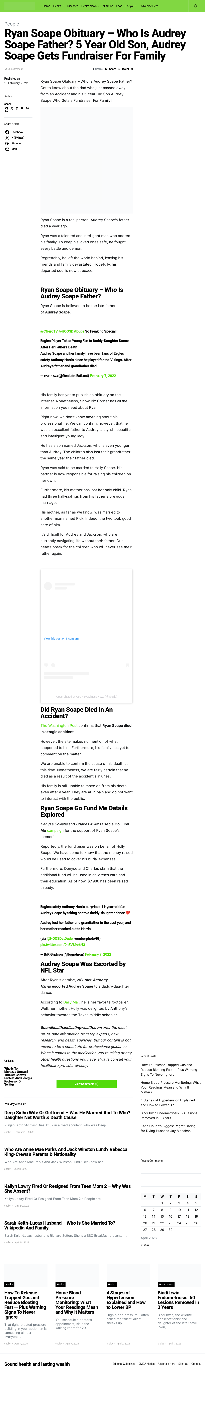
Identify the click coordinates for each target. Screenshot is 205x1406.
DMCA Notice (146, 1363)
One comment (15, 69)
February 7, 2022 (103, 376)
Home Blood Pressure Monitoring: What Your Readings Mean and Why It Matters (171, 1087)
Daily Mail (71, 1002)
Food (119, 6)
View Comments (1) (86, 1084)
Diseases (72, 6)
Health (57, 6)
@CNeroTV (49, 331)
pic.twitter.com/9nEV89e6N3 (62, 945)
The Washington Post (59, 725)
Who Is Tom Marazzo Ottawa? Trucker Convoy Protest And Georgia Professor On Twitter (18, 1077)
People (11, 24)
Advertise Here (149, 6)
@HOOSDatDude (71, 331)
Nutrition (108, 6)
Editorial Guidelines (124, 1363)
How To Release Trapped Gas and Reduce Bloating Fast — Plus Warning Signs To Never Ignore (169, 1069)
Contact (196, 1363)
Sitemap (183, 1363)
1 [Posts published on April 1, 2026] (162, 1203)
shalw (7, 104)
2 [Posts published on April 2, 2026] (171, 1203)
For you (129, 6)
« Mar (145, 1245)
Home (46, 6)
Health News (89, 6)
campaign (55, 830)
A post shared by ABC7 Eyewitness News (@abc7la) (86, 696)
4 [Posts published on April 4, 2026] (188, 1203)
